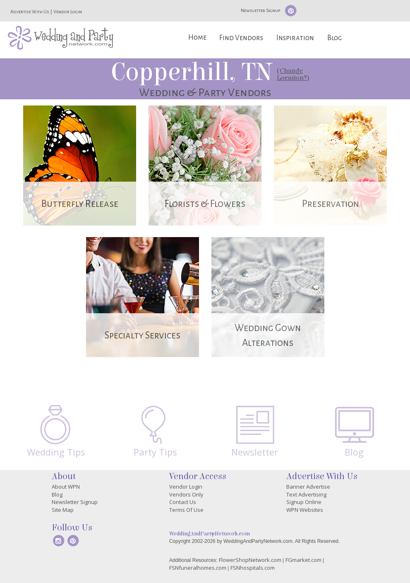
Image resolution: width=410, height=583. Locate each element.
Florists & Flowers (205, 204)
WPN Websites (304, 509)
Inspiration (295, 38)
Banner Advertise (308, 486)
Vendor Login (67, 11)
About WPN (66, 486)
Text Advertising (306, 494)
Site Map (63, 509)
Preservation (330, 204)
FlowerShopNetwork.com (250, 560)
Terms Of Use (186, 509)
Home (197, 37)
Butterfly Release (79, 204)
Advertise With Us (29, 11)
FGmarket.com (303, 560)
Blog (334, 38)
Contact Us (182, 502)
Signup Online (303, 502)
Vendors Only (186, 494)
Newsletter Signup (260, 10)
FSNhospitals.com (252, 567)
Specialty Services (142, 335)
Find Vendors (241, 38)
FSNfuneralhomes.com (197, 567)
